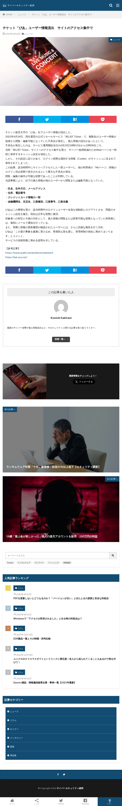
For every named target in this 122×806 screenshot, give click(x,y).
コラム (20, 588)
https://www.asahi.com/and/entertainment (29, 252)
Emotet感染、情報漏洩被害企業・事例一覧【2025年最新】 (44, 682)
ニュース (22, 14)
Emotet (10, 563)
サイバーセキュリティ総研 (70, 788)
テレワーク (39, 563)
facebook (85, 802)
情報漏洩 (66, 563)
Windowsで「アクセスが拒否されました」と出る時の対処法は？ (47, 618)
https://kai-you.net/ (16, 257)
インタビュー (16, 737)
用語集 (13, 755)
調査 (12, 746)
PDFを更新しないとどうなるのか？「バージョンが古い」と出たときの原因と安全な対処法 (61, 598)
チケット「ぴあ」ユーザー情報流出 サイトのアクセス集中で (62, 14)
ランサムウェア (24, 563)
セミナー (14, 729)
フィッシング (53, 563)
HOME (9, 14)
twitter (61, 802)
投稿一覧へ (60, 339)
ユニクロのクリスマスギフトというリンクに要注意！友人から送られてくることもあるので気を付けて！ (64, 660)
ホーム (12, 802)
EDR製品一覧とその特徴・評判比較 (32, 638)
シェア (36, 802)
